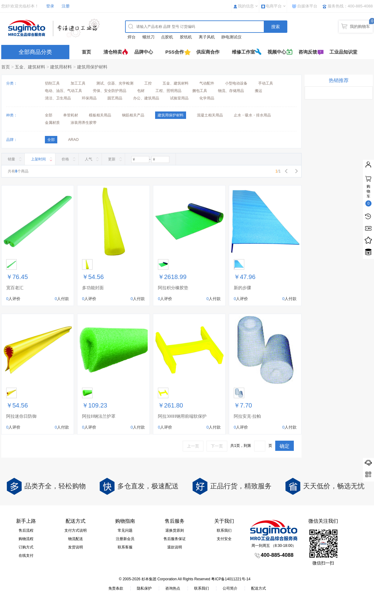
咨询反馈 (307, 52)
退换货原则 (174, 530)
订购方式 (26, 547)
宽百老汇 (15, 288)
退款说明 (174, 547)
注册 (66, 6)
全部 (48, 115)
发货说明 (75, 547)
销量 (11, 159)
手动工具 (265, 83)
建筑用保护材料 (92, 66)
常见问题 (125, 530)
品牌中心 (143, 52)
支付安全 (224, 539)
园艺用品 (114, 98)
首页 (86, 52)
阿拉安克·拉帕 (247, 416)
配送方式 (258, 588)
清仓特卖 (112, 52)
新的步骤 (242, 288)
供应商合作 (208, 52)
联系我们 (224, 530)
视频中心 (276, 52)
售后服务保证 (174, 539)
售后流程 (26, 530)
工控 (148, 83)
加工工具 (78, 83)
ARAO (73, 139)
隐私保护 (144, 588)
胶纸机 (186, 37)
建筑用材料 (61, 66)
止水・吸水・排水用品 (252, 115)
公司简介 (230, 588)
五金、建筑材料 (30, 66)
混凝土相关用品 (210, 115)
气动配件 (206, 83)
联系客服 (125, 547)
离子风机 (207, 37)
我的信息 (245, 6)
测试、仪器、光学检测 (114, 83)
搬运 (258, 91)
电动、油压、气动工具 (63, 91)
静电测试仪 (231, 37)
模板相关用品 (100, 115)
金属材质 (52, 122)
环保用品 (89, 98)
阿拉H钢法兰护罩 (98, 416)
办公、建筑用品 (146, 98)
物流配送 (75, 539)
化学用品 (206, 98)
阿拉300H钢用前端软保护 (182, 416)
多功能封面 (93, 288)
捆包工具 (199, 91)
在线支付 (26, 555)
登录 (50, 6)
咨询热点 (172, 588)
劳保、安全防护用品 (109, 91)
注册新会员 (125, 539)
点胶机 (167, 37)
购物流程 (26, 539)
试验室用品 (179, 98)
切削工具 (52, 83)
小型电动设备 (236, 83)
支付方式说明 (75, 530)
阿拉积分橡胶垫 (173, 288)
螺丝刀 (148, 37)
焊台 (132, 37)
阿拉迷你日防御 (21, 416)
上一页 (193, 446)
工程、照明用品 (168, 91)
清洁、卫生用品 (58, 98)
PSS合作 (174, 52)
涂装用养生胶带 (84, 122)
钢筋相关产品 (133, 115)
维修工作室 (243, 52)
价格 (65, 159)
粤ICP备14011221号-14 (230, 579)
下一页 (217, 446)
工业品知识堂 (343, 52)
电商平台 (273, 6)
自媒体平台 (307, 6)
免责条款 (115, 588)
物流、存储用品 (231, 91)
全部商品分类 (35, 52)
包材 (141, 91)
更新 (111, 159)
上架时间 (38, 159)
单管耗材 (70, 115)
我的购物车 (360, 26)
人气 (88, 159)
